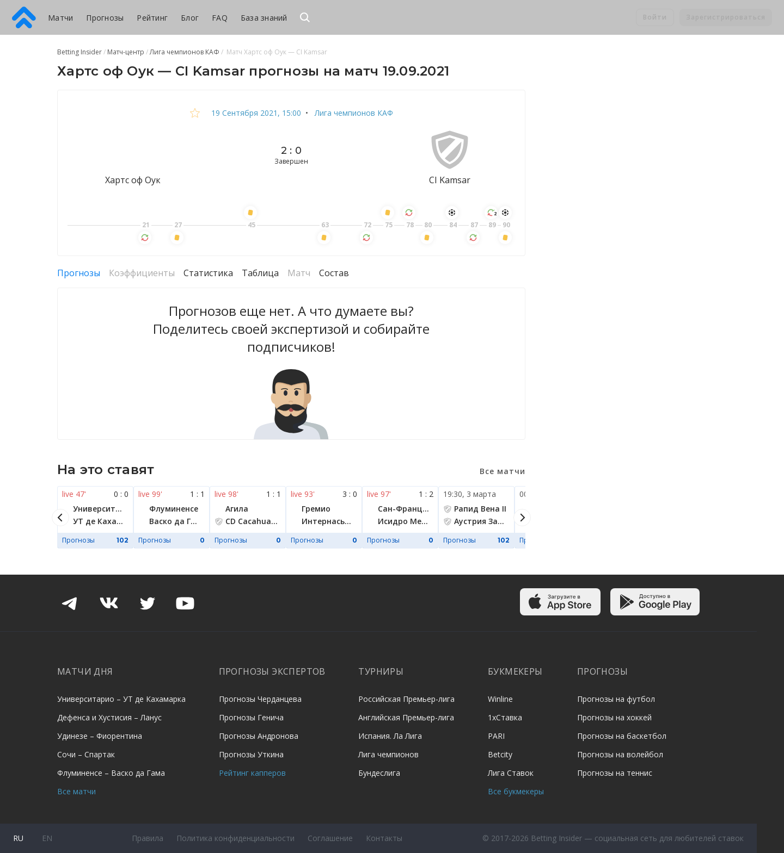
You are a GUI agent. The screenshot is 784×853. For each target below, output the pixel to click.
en (47, 838)
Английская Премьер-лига (406, 717)
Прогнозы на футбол (616, 699)
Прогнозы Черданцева (260, 699)
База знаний (264, 18)
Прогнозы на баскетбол (621, 736)
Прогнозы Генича (251, 717)
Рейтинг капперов (252, 773)
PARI (496, 736)
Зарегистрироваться (725, 17)
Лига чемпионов (388, 754)
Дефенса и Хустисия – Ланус (109, 717)
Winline (500, 699)
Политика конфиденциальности (235, 838)
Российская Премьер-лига (406, 699)
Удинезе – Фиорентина (99, 736)
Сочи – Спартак (86, 754)
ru (18, 838)
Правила (147, 838)
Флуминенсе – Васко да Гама (111, 773)
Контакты (384, 838)
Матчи (60, 18)
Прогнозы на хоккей (614, 717)
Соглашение (330, 838)
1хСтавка (505, 717)
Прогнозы (105, 18)
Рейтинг (152, 18)
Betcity (500, 754)
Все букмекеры (516, 791)
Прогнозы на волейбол (620, 754)
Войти (655, 17)
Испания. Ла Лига (390, 736)
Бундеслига (379, 773)
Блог (190, 18)
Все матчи (76, 791)
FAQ (220, 18)
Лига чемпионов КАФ (353, 113)
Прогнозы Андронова (258, 736)
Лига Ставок (511, 773)
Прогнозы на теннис (614, 773)
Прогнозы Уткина (251, 754)
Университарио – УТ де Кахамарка (121, 699)
